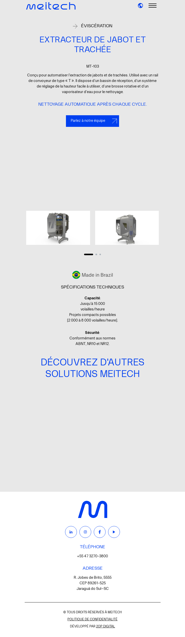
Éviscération (96, 26)
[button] (140, 5)
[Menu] (152, 6)
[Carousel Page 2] (96, 254)
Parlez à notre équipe (94, 121)
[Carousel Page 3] (100, 254)
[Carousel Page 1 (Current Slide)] (88, 254)
